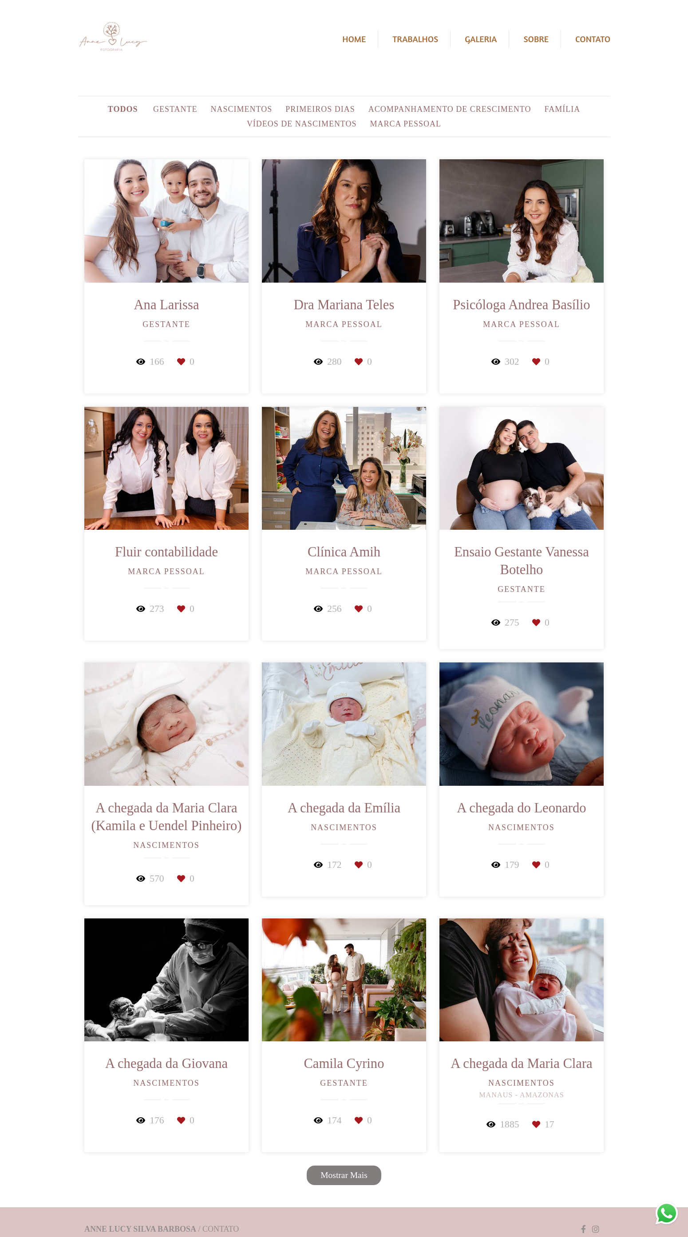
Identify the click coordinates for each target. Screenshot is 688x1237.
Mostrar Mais (344, 1175)
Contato (592, 38)
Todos (123, 109)
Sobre (536, 38)
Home (354, 38)
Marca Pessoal (406, 124)
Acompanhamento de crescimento (449, 109)
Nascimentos (242, 109)
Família (563, 109)
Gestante (175, 109)
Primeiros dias (320, 109)
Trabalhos (415, 38)
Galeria (481, 38)
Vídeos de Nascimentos (302, 124)
